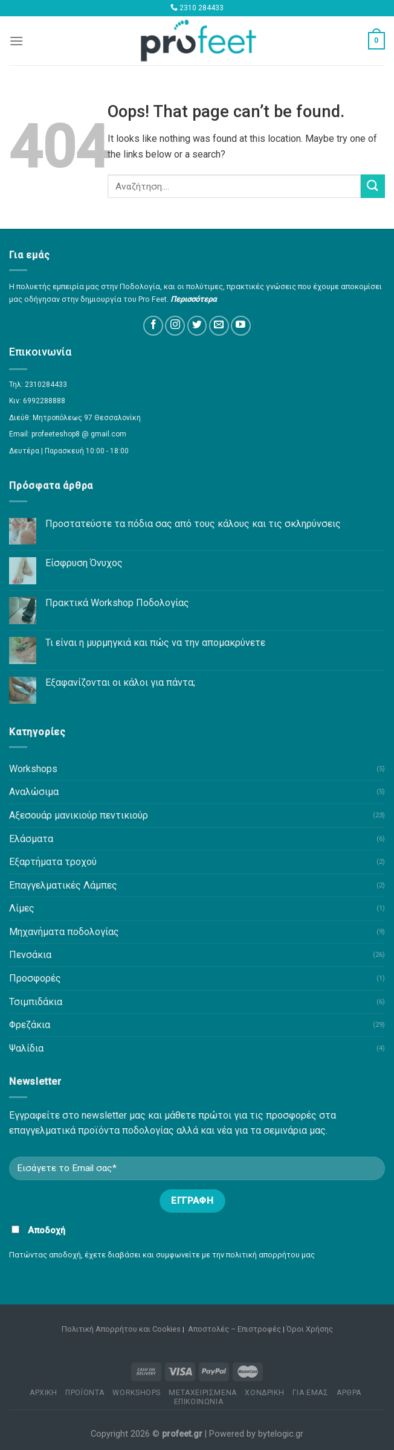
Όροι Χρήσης (309, 1328)
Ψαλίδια (26, 1048)
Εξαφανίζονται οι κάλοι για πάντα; (120, 682)
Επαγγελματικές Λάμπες (63, 885)
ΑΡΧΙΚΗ (43, 1392)
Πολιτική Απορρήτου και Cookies (121, 1328)
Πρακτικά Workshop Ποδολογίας (117, 602)
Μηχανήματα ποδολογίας (64, 931)
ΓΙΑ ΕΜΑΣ (310, 1392)
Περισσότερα (193, 299)
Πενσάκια (30, 954)
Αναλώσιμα (34, 791)
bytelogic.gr (280, 1434)
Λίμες (21, 908)
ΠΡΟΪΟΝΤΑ (85, 1392)
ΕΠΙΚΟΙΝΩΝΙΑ (199, 1401)
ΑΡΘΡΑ (349, 1392)
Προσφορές (35, 978)
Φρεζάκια (29, 1024)
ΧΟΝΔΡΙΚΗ (264, 1392)
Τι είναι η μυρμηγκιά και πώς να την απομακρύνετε (155, 642)
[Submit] (373, 186)
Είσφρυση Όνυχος (84, 563)
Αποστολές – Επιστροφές (234, 1328)
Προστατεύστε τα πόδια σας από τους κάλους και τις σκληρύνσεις (193, 523)
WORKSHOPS (136, 1392)
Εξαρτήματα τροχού (53, 861)
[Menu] (16, 41)
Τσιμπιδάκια (35, 1002)
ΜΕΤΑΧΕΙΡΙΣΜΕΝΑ (203, 1392)
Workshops (33, 769)
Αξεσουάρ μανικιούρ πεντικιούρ (78, 815)
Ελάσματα (31, 839)
